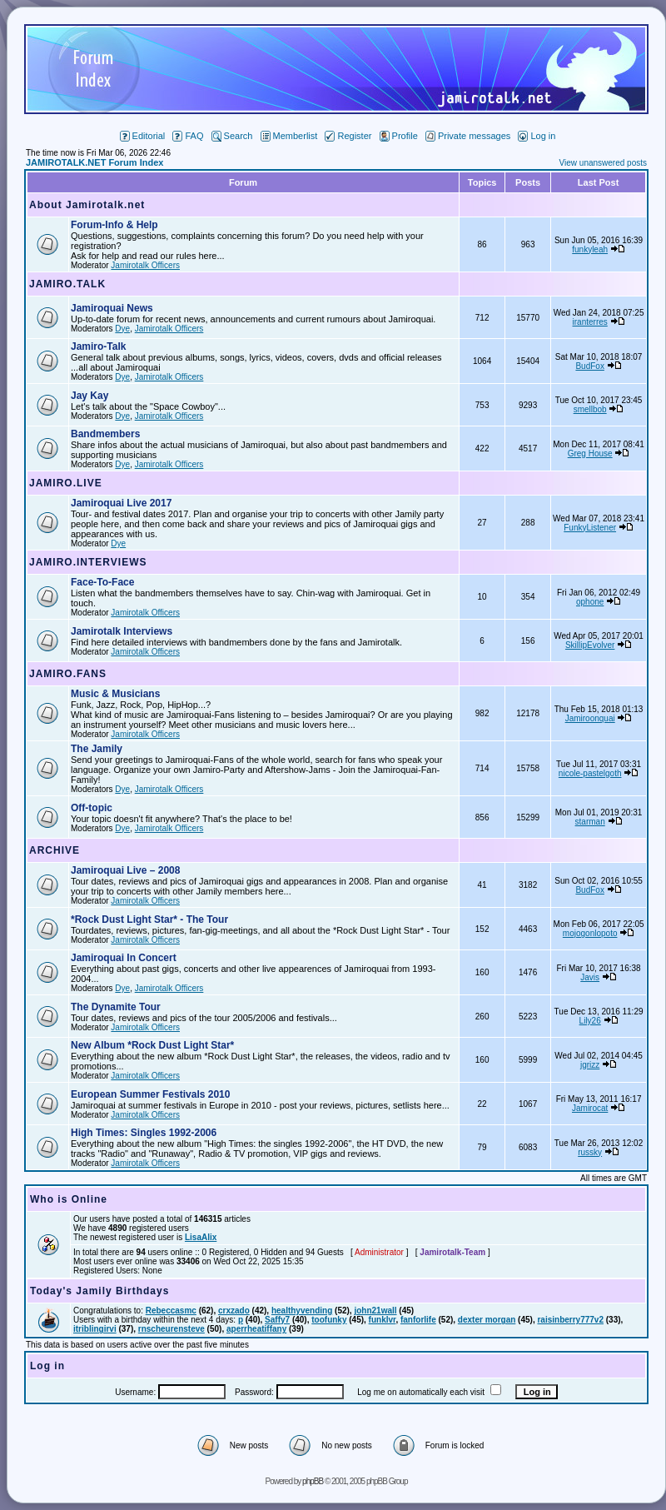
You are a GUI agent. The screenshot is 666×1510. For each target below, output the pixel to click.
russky (590, 1152)
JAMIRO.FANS (68, 674)
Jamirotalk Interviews (121, 631)
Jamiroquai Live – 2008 (125, 870)
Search (232, 136)
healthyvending (301, 1310)
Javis (589, 977)
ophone (590, 601)
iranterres (590, 321)
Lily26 (590, 1020)
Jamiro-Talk (98, 346)
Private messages (467, 136)
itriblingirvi (95, 1328)
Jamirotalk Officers (145, 265)
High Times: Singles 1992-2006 (143, 1133)
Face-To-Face (102, 582)
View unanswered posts (603, 162)
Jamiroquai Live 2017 (121, 503)
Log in (536, 136)
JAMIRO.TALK (67, 284)
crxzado (234, 1310)
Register (348, 136)
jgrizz (589, 1064)
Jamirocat (590, 1108)
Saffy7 (277, 1319)
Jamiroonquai (590, 718)
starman (590, 821)
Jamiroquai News (112, 308)
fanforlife (418, 1319)
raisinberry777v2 (570, 1319)
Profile (399, 136)
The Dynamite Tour (116, 1007)
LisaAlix (200, 1237)
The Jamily (96, 749)
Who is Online (68, 1199)
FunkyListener (590, 527)
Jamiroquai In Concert (123, 958)
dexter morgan (486, 1319)
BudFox (589, 366)
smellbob (590, 409)
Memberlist (289, 136)
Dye (122, 328)
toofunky (328, 1319)
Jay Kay (89, 395)
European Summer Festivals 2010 (150, 1094)
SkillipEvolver (589, 645)
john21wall (375, 1310)
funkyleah (590, 249)
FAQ (187, 136)
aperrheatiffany (256, 1328)
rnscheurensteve (171, 1328)
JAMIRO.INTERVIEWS (88, 562)
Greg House (590, 453)
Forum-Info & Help (114, 225)
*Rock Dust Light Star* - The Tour (149, 919)
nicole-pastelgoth (590, 773)
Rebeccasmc (171, 1310)
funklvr (382, 1319)
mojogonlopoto (590, 933)
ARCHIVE (54, 850)
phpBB (312, 1481)
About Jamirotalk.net (87, 205)
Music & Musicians (115, 694)
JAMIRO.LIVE (65, 483)
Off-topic (91, 808)
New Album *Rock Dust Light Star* (152, 1045)
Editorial (143, 136)
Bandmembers (105, 434)
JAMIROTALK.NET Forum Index (94, 162)
